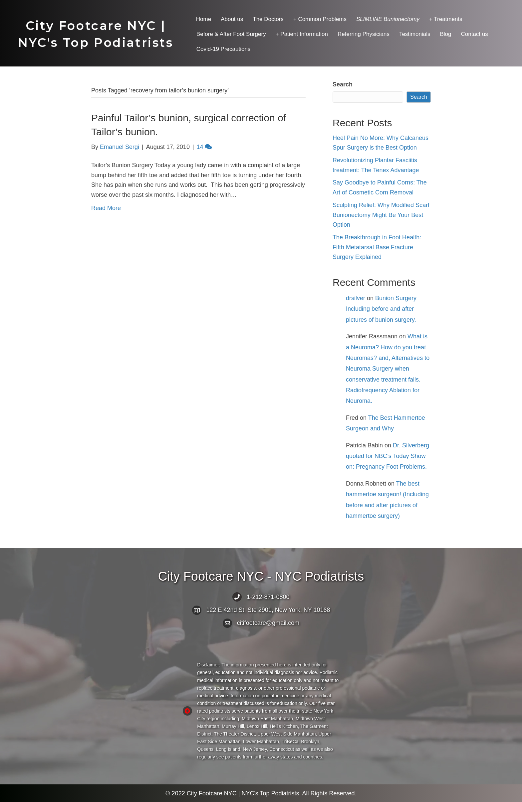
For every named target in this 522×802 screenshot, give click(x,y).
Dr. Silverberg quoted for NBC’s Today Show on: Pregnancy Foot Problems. (387, 456)
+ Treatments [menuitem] (445, 19)
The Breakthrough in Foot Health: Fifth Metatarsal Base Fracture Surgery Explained (377, 247)
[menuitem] (388, 19)
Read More (106, 208)
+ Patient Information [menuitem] (302, 34)
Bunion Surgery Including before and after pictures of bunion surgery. (381, 309)
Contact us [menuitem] (474, 34)
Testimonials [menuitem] (414, 34)
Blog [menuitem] (445, 34)
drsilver (355, 298)
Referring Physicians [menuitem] (364, 34)
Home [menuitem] (203, 19)
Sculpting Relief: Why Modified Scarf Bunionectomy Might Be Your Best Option (381, 215)
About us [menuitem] (232, 19)
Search (343, 84)
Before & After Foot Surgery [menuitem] (231, 34)
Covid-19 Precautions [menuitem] (223, 49)
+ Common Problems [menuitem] (320, 19)
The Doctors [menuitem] (268, 19)
